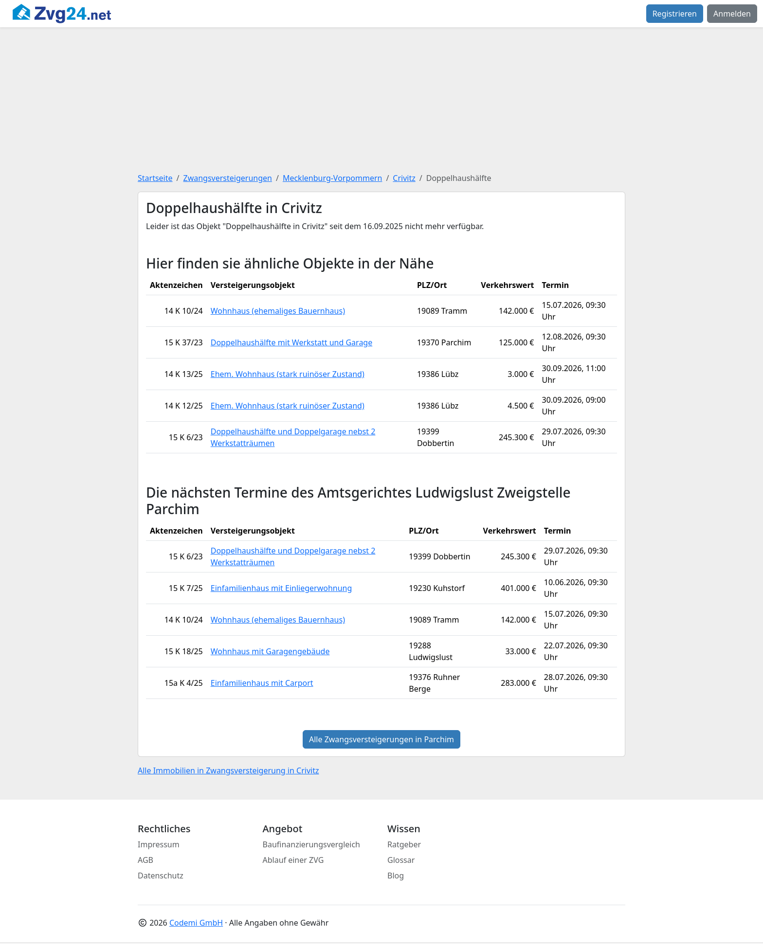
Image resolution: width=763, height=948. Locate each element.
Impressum (159, 844)
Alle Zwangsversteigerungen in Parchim (381, 739)
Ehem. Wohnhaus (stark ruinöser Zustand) (287, 374)
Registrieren (675, 13)
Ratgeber (404, 844)
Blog (395, 875)
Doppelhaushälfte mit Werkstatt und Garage (291, 342)
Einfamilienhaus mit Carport (262, 683)
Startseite (155, 178)
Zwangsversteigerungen (227, 178)
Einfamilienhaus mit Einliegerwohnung (281, 588)
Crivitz (404, 178)
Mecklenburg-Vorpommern (332, 178)
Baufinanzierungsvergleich (312, 844)
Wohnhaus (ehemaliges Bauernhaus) (278, 310)
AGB (145, 860)
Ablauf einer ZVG (293, 860)
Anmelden (732, 13)
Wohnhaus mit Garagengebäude (270, 651)
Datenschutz (160, 875)
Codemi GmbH (196, 922)
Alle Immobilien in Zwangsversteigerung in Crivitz (228, 770)
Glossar (401, 860)
